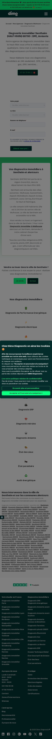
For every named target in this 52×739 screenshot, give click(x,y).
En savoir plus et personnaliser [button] (26, 388)
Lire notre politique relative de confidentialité (22, 379)
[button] (49, 343)
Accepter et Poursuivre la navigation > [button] (26, 393)
